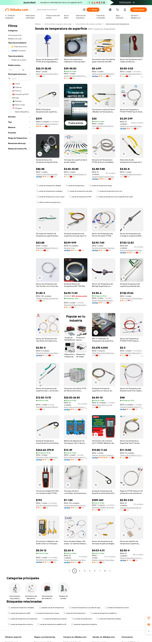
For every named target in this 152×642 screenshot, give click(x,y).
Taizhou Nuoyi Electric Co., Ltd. (131, 455)
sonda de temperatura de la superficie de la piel (114, 197)
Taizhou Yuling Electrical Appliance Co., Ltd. (47, 174)
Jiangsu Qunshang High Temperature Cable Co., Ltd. (131, 508)
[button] (84, 9)
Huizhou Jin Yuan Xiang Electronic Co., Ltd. (131, 126)
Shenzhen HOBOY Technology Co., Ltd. (103, 507)
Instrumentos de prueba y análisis (88, 24)
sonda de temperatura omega (47, 613)
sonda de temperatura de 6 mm (109, 191)
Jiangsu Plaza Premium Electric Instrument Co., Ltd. (103, 177)
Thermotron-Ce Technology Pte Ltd (131, 298)
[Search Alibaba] (58, 9)
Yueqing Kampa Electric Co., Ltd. (75, 505)
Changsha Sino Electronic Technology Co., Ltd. (131, 74)
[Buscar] (93, 10)
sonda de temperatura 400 (80, 197)
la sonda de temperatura (82, 619)
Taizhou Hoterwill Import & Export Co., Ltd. (103, 74)
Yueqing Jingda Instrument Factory (131, 174)
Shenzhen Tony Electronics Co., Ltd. (47, 560)
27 (105, 571)
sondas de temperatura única (117, 608)
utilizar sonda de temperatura (49, 202)
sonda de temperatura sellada (109, 619)
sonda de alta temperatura (75, 613)
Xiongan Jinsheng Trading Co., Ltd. (103, 455)
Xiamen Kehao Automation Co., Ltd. (103, 300)
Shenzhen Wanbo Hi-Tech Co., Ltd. (47, 248)
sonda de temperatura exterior (54, 619)
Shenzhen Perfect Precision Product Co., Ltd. (131, 250)
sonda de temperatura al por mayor (51, 197)
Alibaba (38, 24)
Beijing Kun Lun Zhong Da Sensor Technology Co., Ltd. (47, 74)
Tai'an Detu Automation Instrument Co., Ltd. (103, 353)
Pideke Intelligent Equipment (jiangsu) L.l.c (47, 298)
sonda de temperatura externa (20, 624)
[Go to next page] (110, 571)
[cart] (118, 10)
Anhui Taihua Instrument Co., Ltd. (75, 407)
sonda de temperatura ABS (19, 613)
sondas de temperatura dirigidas (21, 608)
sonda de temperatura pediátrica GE (52, 624)
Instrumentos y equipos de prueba (58, 24)
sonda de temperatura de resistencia (22, 619)
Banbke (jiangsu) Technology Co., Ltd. (103, 560)
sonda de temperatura (75, 186)
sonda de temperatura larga (100, 186)
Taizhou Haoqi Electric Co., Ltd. (131, 558)
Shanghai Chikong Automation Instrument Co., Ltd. (75, 305)
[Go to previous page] (69, 571)
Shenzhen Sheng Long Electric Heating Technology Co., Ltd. (47, 353)
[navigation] (19, 297)
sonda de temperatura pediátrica (103, 613)
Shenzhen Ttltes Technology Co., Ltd (47, 457)
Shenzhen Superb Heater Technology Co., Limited (75, 174)
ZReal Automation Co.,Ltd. (102, 405)
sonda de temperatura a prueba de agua (84, 608)
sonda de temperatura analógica (50, 191)
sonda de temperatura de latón (79, 191)
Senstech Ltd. (69, 248)
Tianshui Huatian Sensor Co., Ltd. (131, 407)
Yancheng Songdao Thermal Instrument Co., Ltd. (103, 248)
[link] (148, 618)
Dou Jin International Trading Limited (47, 505)
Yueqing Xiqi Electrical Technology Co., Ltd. (75, 560)
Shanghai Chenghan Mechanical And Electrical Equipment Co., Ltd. (47, 407)
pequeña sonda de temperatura (51, 608)
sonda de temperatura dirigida (49, 186)
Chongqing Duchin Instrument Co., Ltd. (103, 126)
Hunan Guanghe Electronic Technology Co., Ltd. (75, 76)
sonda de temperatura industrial (84, 624)
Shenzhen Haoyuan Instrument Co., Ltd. (47, 124)
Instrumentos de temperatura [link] (117, 24)
